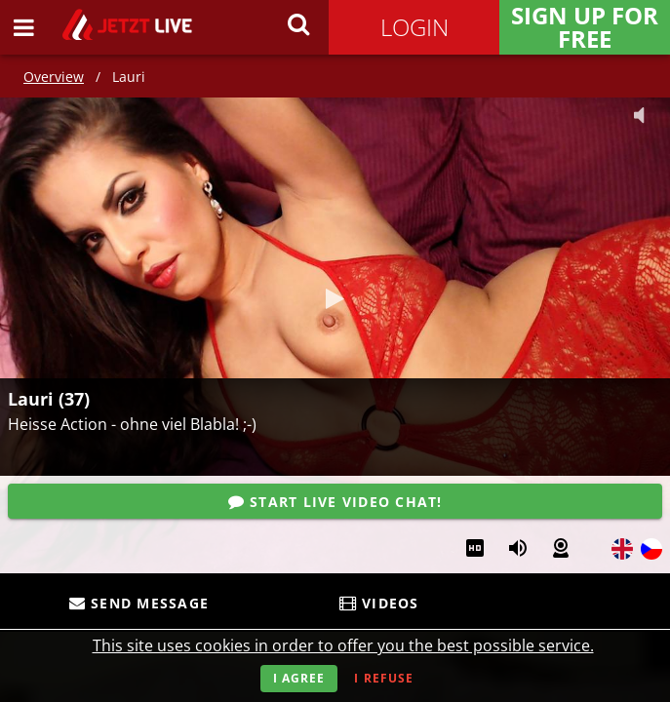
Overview (53, 76)
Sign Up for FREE (584, 27)
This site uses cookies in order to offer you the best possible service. (343, 645)
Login (414, 27)
